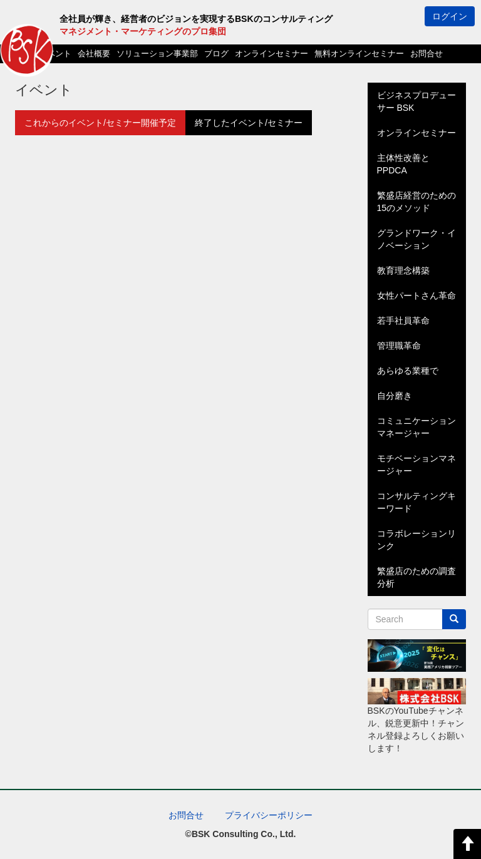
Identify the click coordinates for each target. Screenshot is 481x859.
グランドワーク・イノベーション (416, 239)
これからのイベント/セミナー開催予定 (100, 123)
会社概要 (94, 53)
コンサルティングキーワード (416, 502)
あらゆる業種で (407, 371)
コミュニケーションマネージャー (416, 427)
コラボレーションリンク (416, 539)
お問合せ (426, 53)
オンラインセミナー (271, 53)
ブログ (216, 53)
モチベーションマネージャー (416, 464)
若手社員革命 (403, 321)
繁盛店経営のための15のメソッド (416, 201)
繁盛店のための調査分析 (416, 577)
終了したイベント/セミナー (249, 123)
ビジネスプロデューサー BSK (416, 101)
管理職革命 (399, 346)
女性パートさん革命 (416, 296)
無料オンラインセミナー (359, 53)
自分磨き (394, 396)
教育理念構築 (403, 270)
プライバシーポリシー (269, 815)
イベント (55, 53)
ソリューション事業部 (157, 53)
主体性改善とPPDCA (403, 164)
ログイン (449, 16)
